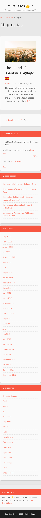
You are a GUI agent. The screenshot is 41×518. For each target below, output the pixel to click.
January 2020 (8, 278)
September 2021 (9, 257)
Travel (5, 467)
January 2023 (8, 247)
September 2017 (9, 313)
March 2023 (7, 242)
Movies (5, 426)
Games (5, 406)
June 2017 (6, 329)
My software (8, 437)
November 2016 (9, 365)
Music (5, 432)
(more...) (35, 156)
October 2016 (8, 370)
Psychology (7, 452)
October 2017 (8, 308)
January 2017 (8, 354)
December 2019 (9, 283)
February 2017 (8, 349)
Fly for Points (16, 161)
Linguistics (7, 421)
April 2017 (7, 339)
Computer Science (10, 396)
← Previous (10, 120)
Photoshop (7, 447)
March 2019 (7, 298)
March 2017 (7, 344)
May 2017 (6, 334)
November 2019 (9, 288)
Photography (8, 442)
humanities (7, 416)
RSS (4, 167)
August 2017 (7, 318)
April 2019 (7, 293)
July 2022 (6, 252)
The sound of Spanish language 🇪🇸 (19, 73)
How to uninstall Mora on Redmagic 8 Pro (19, 184)
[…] (28, 101)
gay (4, 411)
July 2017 (6, 324)
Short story (7, 457)
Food (5, 401)
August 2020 (7, 272)
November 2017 (9, 303)
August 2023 (7, 237)
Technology (7, 462)
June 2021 (6, 267)
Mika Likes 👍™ (20, 6)
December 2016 (9, 359)
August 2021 (7, 262)
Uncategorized (8, 473)
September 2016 (9, 375)
